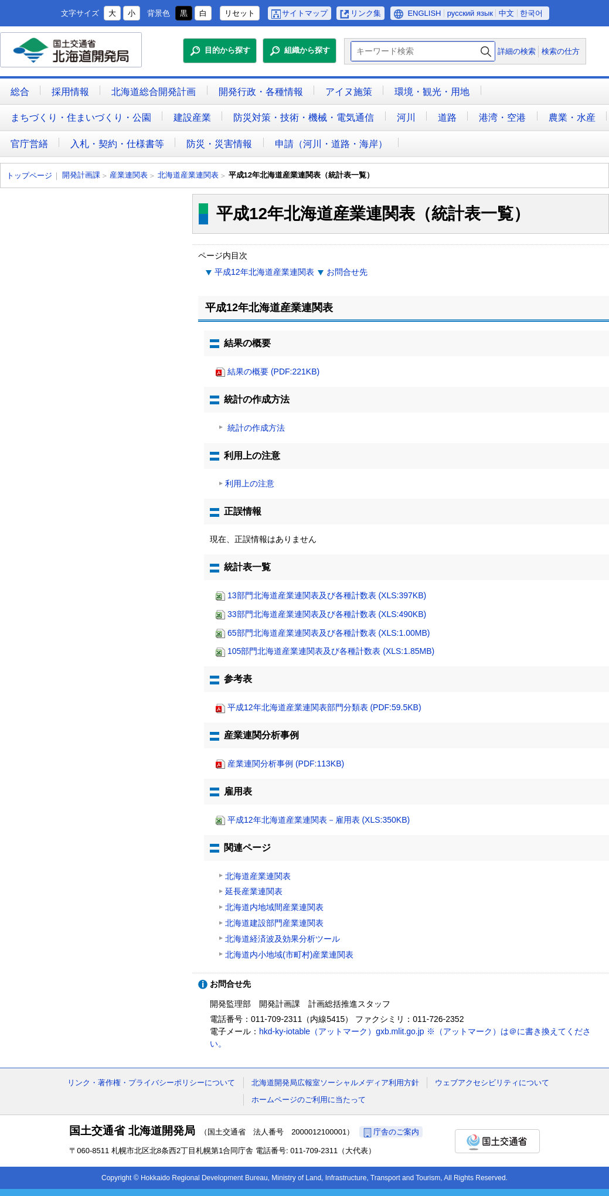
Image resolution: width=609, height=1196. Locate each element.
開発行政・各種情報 (261, 92)
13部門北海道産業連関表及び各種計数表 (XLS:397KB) (326, 595)
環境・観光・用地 (431, 92)
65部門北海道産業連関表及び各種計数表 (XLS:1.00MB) (328, 633)
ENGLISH (424, 13)
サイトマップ (305, 13)
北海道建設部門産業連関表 (274, 923)
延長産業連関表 (254, 891)
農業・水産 (572, 117)
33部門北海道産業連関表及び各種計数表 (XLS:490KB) (326, 614)
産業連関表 (129, 175)
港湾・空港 (502, 117)
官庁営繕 (29, 144)
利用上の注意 (249, 483)
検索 (486, 51)
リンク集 (366, 13)
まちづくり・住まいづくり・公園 (81, 117)
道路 (447, 117)
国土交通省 (497, 1141)
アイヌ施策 (348, 92)
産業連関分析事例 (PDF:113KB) (285, 763)
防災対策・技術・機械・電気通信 (303, 117)
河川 (406, 117)
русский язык (470, 13)
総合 (20, 92)
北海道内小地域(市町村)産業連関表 (289, 954)
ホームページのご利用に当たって (308, 1099)
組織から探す (307, 50)
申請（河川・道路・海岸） (331, 144)
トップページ (29, 175)
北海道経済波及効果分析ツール (282, 938)
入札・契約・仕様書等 (117, 144)
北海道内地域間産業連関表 (274, 907)
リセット (239, 13)
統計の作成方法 (255, 427)
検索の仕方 (561, 51)
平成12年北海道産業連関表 (264, 272)
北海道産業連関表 (188, 175)
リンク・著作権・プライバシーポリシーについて (151, 1082)
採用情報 (70, 92)
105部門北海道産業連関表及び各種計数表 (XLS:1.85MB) (330, 651)
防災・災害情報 (219, 144)
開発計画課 (81, 175)
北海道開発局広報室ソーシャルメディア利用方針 (335, 1082)
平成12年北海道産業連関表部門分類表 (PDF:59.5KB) (324, 707)
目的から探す (227, 50)
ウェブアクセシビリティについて (492, 1082)
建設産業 (192, 117)
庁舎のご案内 (396, 1131)
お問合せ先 (347, 272)
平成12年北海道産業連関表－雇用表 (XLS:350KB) (318, 819)
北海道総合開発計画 (153, 92)
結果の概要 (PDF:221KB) (273, 371)
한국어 (531, 13)
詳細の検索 (517, 51)
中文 (506, 13)
